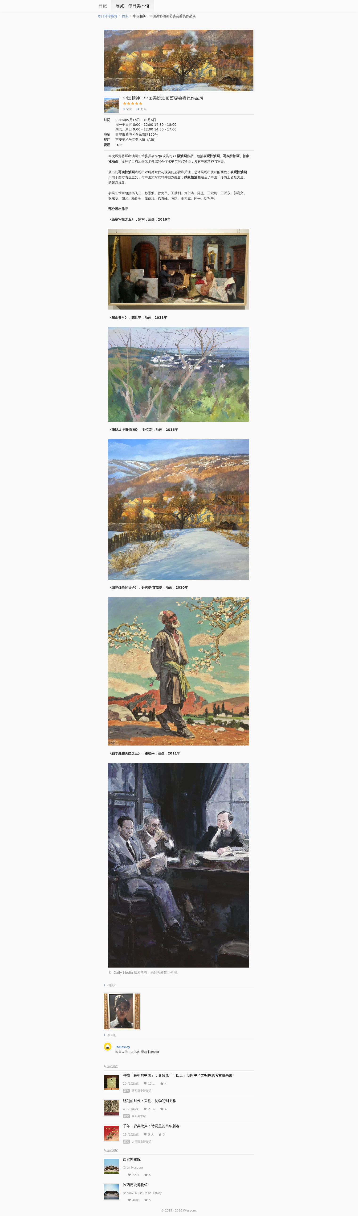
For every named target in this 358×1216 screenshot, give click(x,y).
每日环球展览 (108, 16)
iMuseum (189, 1210)
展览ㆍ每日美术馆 (132, 5)
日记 (102, 5)
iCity (84, 6)
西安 (125, 16)
